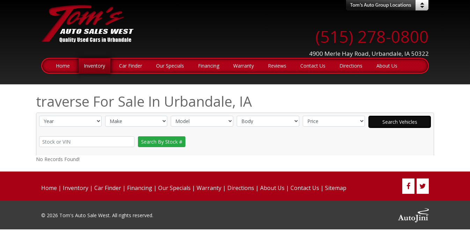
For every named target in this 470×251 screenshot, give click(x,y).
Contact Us (305, 188)
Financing (139, 188)
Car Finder (107, 188)
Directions (240, 188)
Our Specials (174, 188)
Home (49, 188)
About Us (272, 188)
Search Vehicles (399, 122)
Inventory (75, 188)
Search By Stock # (161, 141)
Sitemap (335, 188)
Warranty (209, 188)
